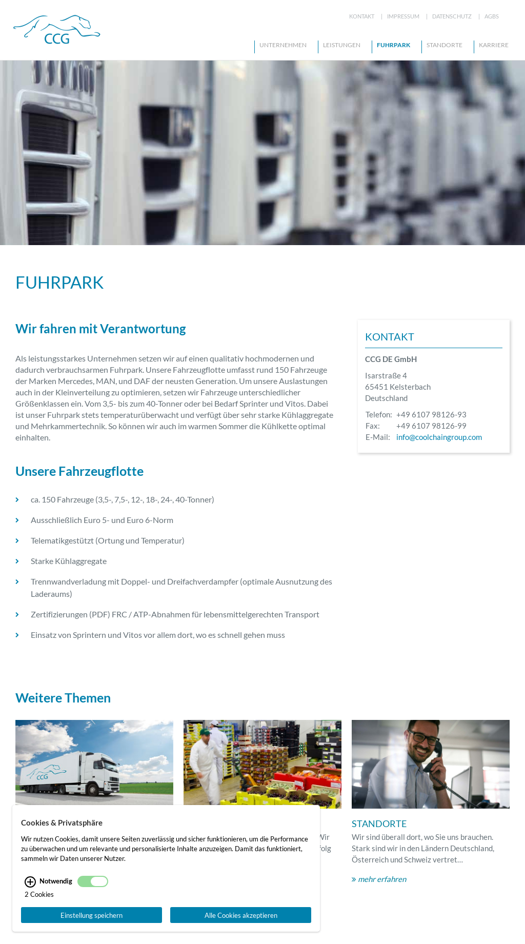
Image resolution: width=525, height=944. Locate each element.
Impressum (403, 16)
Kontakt (361, 16)
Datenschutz (452, 16)
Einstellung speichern (91, 916)
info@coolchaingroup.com (439, 586)
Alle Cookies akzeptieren (241, 916)
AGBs (491, 16)
